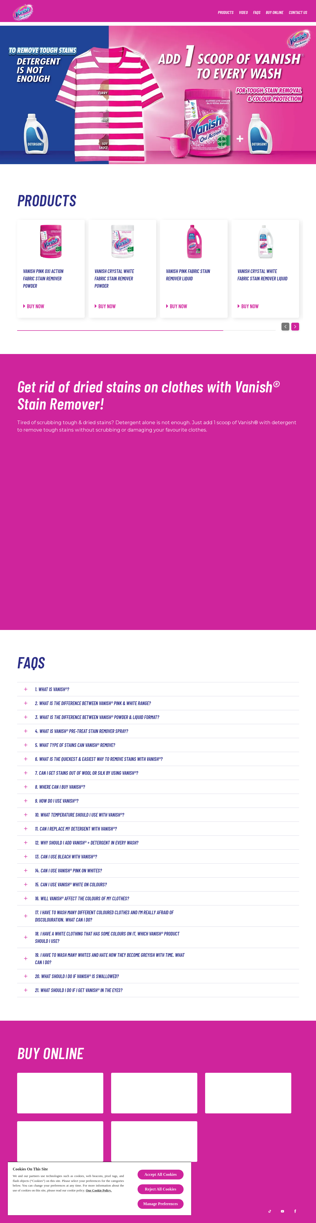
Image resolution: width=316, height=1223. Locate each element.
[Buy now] (34, 306)
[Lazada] (60, 1093)
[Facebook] (295, 1211)
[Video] (243, 12)
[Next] (295, 327)
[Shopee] (154, 1093)
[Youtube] (282, 1211)
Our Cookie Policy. (99, 1190)
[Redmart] (248, 1093)
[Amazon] (60, 1141)
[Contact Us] (298, 12)
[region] (99, 1188)
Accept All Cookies (160, 1174)
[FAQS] (257, 12)
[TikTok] (154, 1141)
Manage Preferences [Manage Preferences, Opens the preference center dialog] (160, 1204)
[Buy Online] (275, 12)
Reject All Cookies (160, 1189)
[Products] (226, 12)
